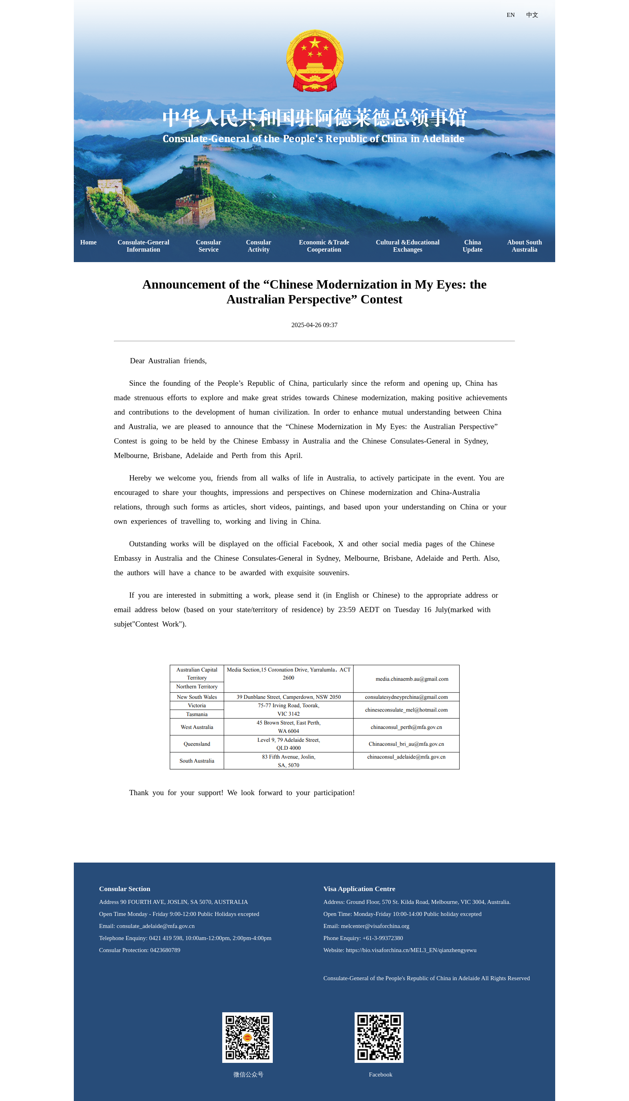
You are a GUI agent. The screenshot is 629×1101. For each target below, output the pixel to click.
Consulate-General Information (143, 246)
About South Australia (524, 246)
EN (511, 15)
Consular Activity (258, 246)
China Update (473, 246)
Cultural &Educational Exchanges (408, 246)
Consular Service (208, 246)
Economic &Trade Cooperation (324, 246)
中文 (532, 15)
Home (88, 242)
